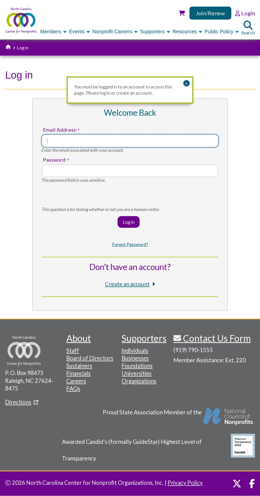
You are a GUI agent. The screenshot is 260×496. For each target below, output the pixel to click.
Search (248, 28)
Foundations (137, 365)
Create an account (127, 284)
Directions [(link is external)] (21, 402)
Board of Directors (89, 358)
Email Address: (60, 130)
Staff (72, 350)
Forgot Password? (130, 244)
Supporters (155, 31)
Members (53, 31)
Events (80, 31)
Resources (188, 31)
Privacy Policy (185, 482)
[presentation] (80, 196)
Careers (76, 381)
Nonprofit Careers (115, 31)
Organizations (139, 381)
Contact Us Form (216, 338)
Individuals (135, 350)
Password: (55, 160)
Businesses (135, 358)
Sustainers (79, 365)
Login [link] (245, 13)
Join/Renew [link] (210, 13)
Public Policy (222, 31)
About (78, 338)
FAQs (73, 388)
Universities (137, 373)
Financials (78, 373)
